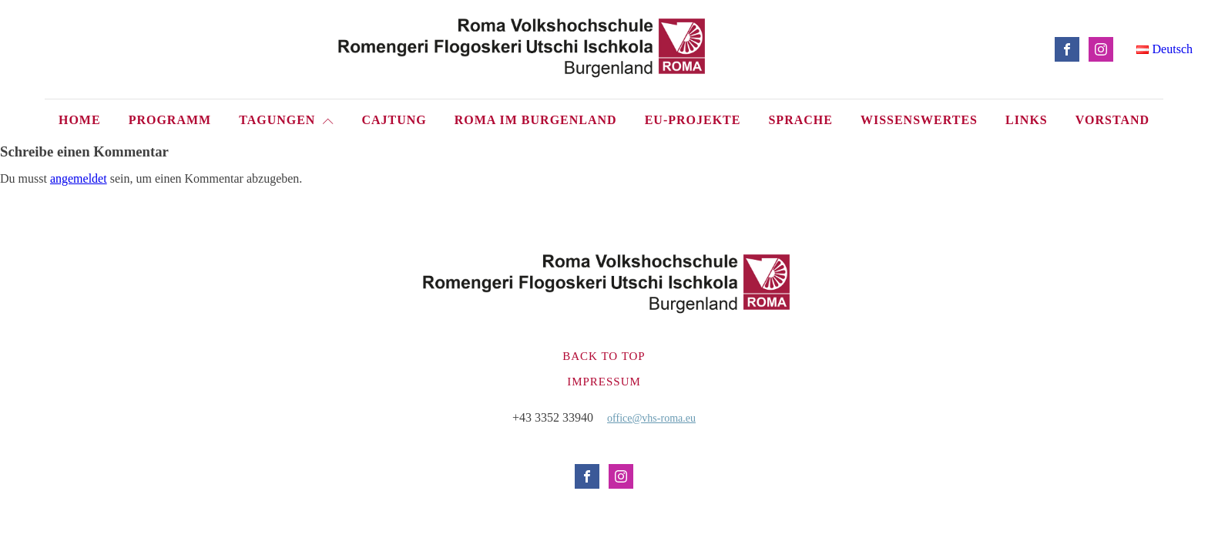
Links (1026, 119)
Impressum (604, 381)
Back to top (603, 356)
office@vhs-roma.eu (651, 418)
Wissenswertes (919, 119)
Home (80, 119)
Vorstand (1112, 119)
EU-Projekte (693, 119)
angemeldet (78, 178)
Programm (170, 119)
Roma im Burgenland (536, 119)
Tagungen (286, 119)
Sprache (800, 119)
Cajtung (393, 119)
